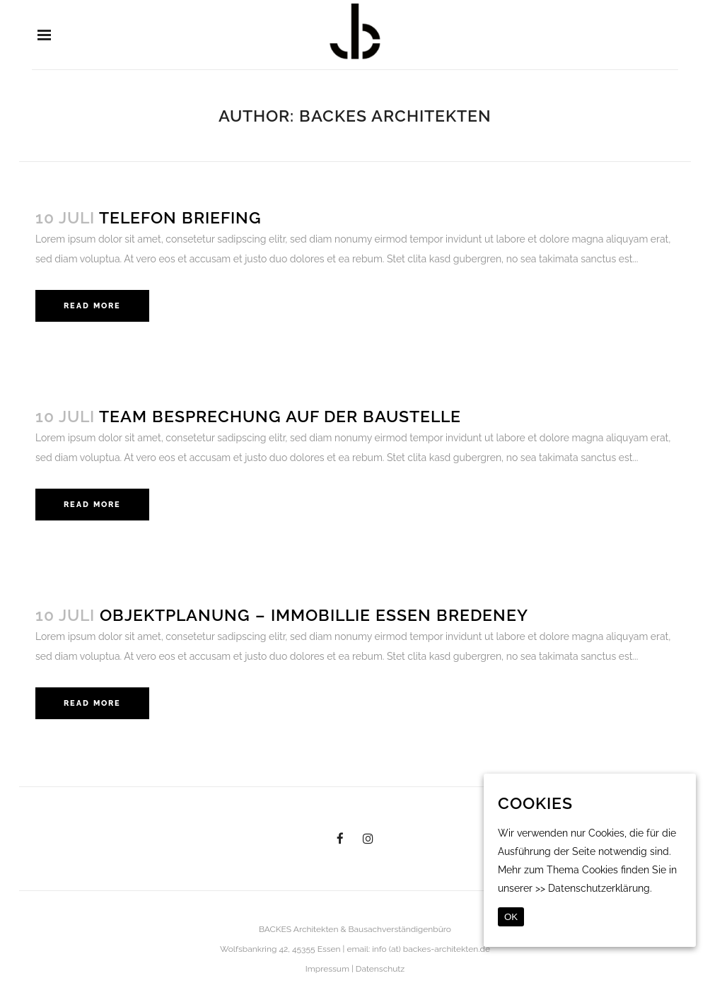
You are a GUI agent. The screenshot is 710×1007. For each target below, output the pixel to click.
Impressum (327, 969)
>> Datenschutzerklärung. (593, 888)
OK (511, 917)
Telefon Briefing (180, 217)
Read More (92, 305)
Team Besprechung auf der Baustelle (280, 416)
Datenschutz (380, 969)
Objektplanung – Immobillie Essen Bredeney (314, 614)
